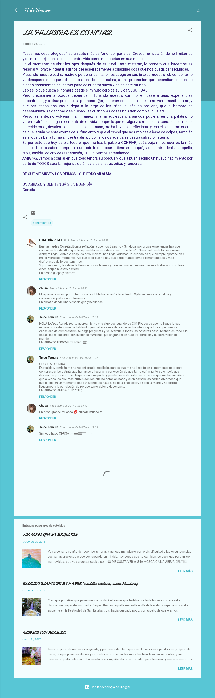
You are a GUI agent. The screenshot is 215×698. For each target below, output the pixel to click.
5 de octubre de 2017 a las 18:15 (79, 317)
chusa (43, 288)
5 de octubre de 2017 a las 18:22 (79, 357)
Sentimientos (42, 223)
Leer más (185, 571)
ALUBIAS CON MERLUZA (43, 632)
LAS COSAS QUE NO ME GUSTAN (49, 535)
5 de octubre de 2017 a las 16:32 (89, 240)
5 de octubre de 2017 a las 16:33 (68, 288)
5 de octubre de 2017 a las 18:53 (68, 405)
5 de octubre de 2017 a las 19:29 (79, 427)
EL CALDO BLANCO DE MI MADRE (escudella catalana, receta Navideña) (80, 584)
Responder (47, 279)
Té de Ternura (38, 9)
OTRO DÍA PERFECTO (54, 240)
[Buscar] (198, 11)
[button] (190, 31)
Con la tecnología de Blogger (107, 687)
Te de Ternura (48, 317)
